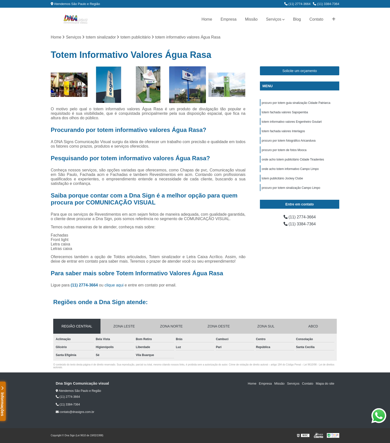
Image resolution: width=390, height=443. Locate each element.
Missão (251, 19)
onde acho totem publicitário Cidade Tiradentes (293, 159)
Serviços (273, 19)
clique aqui (114, 285)
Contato (316, 19)
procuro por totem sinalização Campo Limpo (291, 188)
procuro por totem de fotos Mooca (284, 150)
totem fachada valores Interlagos (283, 131)
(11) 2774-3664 (297, 4)
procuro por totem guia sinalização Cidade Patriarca (296, 103)
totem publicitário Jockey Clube (282, 178)
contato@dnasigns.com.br (75, 412)
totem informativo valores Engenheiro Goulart (292, 121)
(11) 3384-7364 (326, 4)
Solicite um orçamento (299, 71)
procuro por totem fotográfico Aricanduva (289, 140)
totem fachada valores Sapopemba (285, 112)
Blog (297, 19)
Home (206, 19)
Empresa (229, 19)
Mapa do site (325, 383)
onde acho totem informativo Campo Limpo (290, 169)
